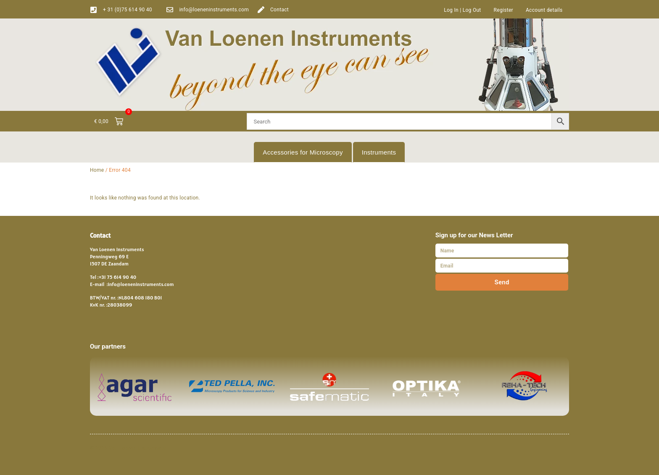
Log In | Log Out (462, 10)
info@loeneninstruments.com (214, 10)
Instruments (379, 152)
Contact (279, 10)
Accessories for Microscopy (303, 152)
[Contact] (261, 9)
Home (97, 170)
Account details (544, 10)
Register (503, 10)
